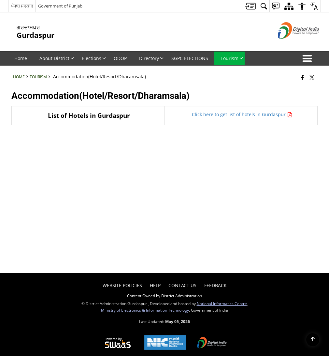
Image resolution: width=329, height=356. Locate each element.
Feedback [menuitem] (215, 285)
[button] (308, 58)
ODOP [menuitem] (120, 58)
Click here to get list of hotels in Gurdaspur (241, 114)
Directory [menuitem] (151, 58)
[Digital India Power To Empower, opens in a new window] (212, 343)
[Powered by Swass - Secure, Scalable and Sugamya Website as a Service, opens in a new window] (117, 343)
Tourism (38, 76)
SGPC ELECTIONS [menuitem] (189, 58)
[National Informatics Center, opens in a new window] (165, 343)
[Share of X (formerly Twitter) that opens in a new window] (312, 77)
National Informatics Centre (222, 303)
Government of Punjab (60, 6)
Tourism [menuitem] (232, 58)
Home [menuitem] (20, 58)
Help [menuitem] (155, 285)
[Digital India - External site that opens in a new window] (290, 44)
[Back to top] (312, 339)
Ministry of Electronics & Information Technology (145, 310)
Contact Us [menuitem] (182, 285)
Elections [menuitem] (94, 58)
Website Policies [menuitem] (122, 285)
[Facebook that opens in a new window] (302, 77)
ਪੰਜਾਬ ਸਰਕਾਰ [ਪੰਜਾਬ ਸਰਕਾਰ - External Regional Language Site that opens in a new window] (22, 6)
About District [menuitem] (56, 58)
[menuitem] (250, 6)
